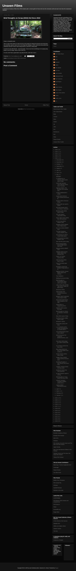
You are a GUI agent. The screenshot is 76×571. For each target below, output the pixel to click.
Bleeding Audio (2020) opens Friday (61, 211)
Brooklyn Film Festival (59, 435)
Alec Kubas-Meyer (59, 54)
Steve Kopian (58, 90)
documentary (10, 58)
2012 (56, 416)
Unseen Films (12, 5)
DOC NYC (56, 438)
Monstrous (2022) (60, 289)
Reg (56, 84)
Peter (55, 137)
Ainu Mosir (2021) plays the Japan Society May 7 (62, 342)
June (57, 172)
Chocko (55, 116)
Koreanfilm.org (57, 509)
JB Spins (56, 485)
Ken (54, 129)
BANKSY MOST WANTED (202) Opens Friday (62, 297)
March (58, 391)
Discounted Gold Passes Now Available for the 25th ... (62, 301)
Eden (56, 59)
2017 (56, 406)
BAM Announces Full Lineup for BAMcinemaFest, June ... (62, 337)
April (57, 389)
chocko (56, 95)
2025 (56, 151)
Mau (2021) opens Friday (62, 316)
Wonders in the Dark (58, 490)
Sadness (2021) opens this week (61, 308)
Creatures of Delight (58, 540)
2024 (56, 154)
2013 (56, 414)
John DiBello (58, 67)
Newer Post (7, 105)
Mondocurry (56, 131)
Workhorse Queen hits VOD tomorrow (61, 370)
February (58, 393)
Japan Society (57, 447)
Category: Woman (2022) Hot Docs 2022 (62, 367)
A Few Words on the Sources (60, 521)
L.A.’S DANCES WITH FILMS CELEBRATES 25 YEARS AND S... (62, 328)
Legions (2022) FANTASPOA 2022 (61, 385)
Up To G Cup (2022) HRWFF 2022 (61, 222)
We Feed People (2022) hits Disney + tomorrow (62, 208)
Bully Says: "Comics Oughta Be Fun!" (62, 465)
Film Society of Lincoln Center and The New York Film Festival (63, 444)
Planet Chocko (57, 139)
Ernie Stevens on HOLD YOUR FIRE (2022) (62, 235)
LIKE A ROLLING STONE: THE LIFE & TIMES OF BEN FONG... (62, 286)
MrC (55, 134)
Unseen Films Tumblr (59, 142)
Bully (56, 56)
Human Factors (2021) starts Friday (61, 354)
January (58, 395)
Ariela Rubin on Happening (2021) (61, 305)
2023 (56, 156)
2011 (56, 419)
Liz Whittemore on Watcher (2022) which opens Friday (62, 180)
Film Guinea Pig (57, 482)
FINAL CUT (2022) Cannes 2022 (60, 257)
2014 (56, 412)
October (58, 164)
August (58, 168)
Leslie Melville (58, 73)
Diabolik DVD (57, 523)
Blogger (56, 568)
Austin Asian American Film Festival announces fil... (62, 197)
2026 (56, 149)
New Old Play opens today (62, 241)
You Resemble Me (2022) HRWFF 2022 (62, 239)
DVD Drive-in (57, 504)
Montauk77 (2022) (60, 321)
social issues (23, 58)
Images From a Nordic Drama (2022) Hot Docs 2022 (62, 359)
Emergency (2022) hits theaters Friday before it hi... (62, 268)
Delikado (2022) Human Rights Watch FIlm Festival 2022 (61, 253)
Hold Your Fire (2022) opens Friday (61, 260)
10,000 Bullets (57, 498)
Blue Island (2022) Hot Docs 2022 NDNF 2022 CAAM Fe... (62, 350)
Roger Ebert (56, 512)
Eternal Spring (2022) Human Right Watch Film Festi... (61, 245)
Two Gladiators (59, 276)
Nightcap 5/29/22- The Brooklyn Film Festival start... (62, 189)
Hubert (56, 65)
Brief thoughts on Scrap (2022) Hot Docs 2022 (62, 377)
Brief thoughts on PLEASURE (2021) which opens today (61, 281)
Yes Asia (56, 531)
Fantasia (56, 440)
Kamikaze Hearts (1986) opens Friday (62, 318)
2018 (56, 404)
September (59, 166)
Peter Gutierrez (58, 78)
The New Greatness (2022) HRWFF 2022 (61, 232)
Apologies (58, 176)
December (59, 160)
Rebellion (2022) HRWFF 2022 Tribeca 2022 (62, 225)
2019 (56, 402)
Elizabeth (57, 62)
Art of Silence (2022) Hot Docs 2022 (62, 346)
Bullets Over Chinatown (59, 480)
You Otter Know (57, 472)
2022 (56, 158)
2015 (56, 410)
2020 (56, 400)
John (55, 126)
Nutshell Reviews (58, 487)
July (57, 170)
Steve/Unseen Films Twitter (60, 109)
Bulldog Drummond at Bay (62, 278)
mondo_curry (58, 98)
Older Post (46, 105)
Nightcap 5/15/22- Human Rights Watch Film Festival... (62, 273)
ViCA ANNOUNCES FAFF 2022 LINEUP (62, 332)
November (59, 162)
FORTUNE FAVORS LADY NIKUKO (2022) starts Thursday (62, 185)
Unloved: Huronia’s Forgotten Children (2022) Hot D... (61, 382)
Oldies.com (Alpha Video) (60, 526)
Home (26, 105)
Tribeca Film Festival (58, 457)
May (57, 174)
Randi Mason (58, 81)
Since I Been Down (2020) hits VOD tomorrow (62, 218)
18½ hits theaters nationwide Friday (61, 215)
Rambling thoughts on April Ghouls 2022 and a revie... (62, 363)
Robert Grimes (58, 87)
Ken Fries (57, 70)
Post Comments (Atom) (29, 109)
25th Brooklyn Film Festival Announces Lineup (61, 293)
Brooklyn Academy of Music (60, 433)
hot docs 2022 (16, 58)
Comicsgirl (56, 467)
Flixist (55, 507)
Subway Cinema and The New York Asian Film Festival (62, 454)
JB (54, 124)
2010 (56, 421)
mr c (56, 101)
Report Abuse (58, 426)
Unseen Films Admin (60, 92)
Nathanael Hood (59, 76)
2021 (56, 398)
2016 (56, 408)
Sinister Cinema (57, 528)
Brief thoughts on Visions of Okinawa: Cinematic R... (62, 313)
